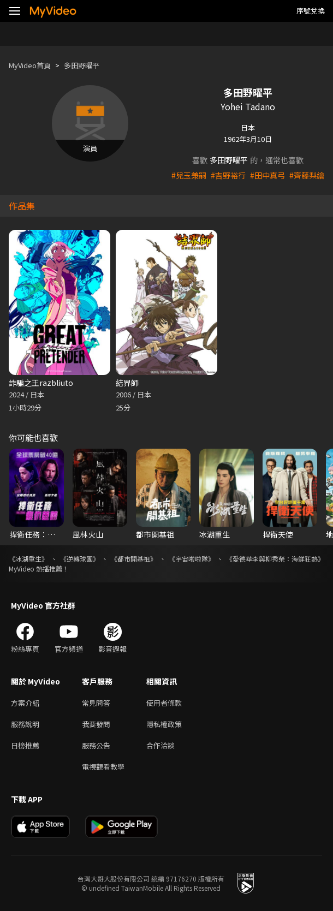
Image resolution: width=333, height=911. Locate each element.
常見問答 (96, 703)
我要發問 (96, 724)
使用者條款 (164, 703)
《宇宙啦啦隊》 (192, 558)
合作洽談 (160, 745)
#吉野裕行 (228, 175)
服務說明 (25, 724)
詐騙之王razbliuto (41, 382)
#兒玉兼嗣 (188, 175)
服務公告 (96, 745)
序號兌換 (310, 10)
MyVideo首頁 (30, 65)
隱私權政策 (164, 724)
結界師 (127, 382)
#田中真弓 (267, 175)
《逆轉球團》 (79, 558)
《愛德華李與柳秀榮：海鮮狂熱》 (275, 558)
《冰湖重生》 (28, 558)
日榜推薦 (25, 745)
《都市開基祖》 (134, 558)
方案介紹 (25, 703)
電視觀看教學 (103, 766)
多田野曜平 (81, 65)
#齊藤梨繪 (306, 175)
